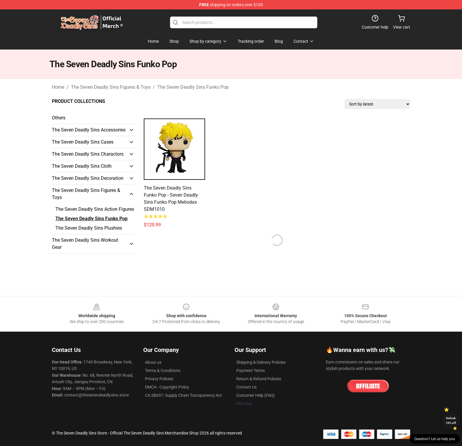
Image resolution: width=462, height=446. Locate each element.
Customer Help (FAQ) (255, 395)
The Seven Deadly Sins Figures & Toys (111, 87)
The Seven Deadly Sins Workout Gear (85, 243)
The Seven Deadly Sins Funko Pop (193, 87)
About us (153, 362)
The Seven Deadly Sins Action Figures (94, 209)
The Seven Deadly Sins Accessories (89, 130)
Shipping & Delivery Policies (261, 362)
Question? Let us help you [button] (434, 439)
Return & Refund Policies (258, 378)
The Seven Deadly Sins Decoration (87, 178)
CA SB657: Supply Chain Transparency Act (183, 395)
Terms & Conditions (162, 370)
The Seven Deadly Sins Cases (82, 142)
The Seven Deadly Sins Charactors (87, 154)
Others (58, 118)
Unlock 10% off (451, 420)
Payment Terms (250, 370)
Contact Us (246, 387)
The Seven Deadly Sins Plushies (88, 228)
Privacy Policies (159, 378)
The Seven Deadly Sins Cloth (82, 166)
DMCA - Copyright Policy (167, 387)
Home (58, 87)
